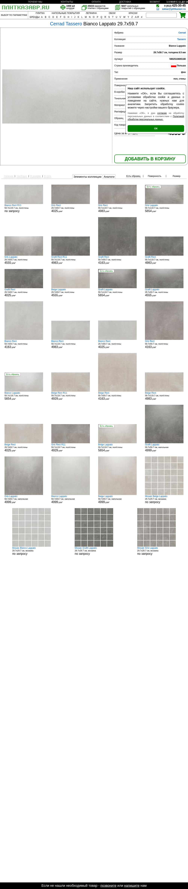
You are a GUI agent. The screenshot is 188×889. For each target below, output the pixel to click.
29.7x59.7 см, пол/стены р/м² (70, 208)
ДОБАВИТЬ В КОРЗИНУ (150, 158)
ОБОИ (112, 13)
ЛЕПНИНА (91, 13)
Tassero (181, 39)
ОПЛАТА (96, 2)
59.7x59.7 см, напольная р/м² (164, 447)
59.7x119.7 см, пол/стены (24, 208)
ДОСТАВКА (125, 2)
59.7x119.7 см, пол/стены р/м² (117, 208)
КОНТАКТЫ (67, 2)
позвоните (108, 885)
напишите (131, 885)
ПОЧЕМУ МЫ (35, 2)
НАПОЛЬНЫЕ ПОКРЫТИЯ (66, 13)
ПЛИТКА (40, 13)
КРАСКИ (133, 13)
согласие (162, 113)
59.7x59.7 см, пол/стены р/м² (117, 260)
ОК (156, 128)
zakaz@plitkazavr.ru (174, 9)
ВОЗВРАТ (155, 2)
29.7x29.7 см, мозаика (164, 499)
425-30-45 (175, 5)
